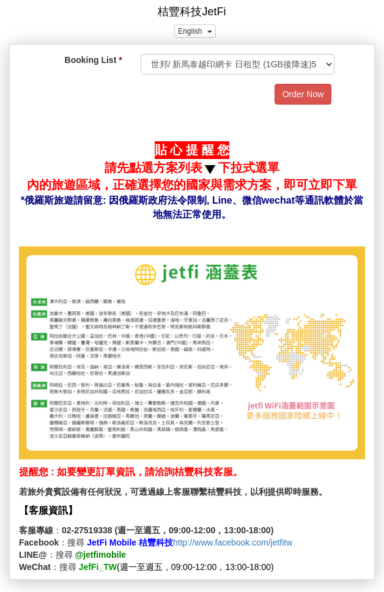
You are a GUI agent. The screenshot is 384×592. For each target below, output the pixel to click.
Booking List (91, 60)
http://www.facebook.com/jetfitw (232, 542)
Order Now (303, 94)
